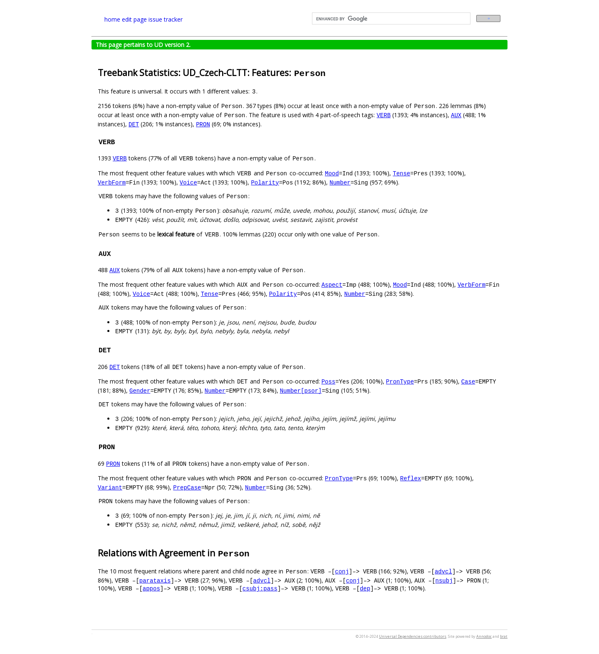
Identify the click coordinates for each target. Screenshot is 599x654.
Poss (329, 381)
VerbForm (112, 182)
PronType (400, 381)
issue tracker (166, 19)
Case (468, 381)
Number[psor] (301, 390)
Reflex (410, 478)
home (112, 19)
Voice (188, 182)
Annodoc (484, 636)
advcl (443, 571)
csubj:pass (260, 588)
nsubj (444, 580)
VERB (383, 115)
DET (134, 124)
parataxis (155, 580)
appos (151, 588)
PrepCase (187, 487)
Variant (110, 487)
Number (339, 182)
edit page (134, 19)
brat (503, 636)
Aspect (332, 284)
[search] (390, 18)
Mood (332, 173)
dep (365, 588)
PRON (203, 124)
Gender (139, 390)
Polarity (265, 182)
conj (342, 571)
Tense (401, 173)
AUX (456, 115)
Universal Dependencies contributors (412, 636)
